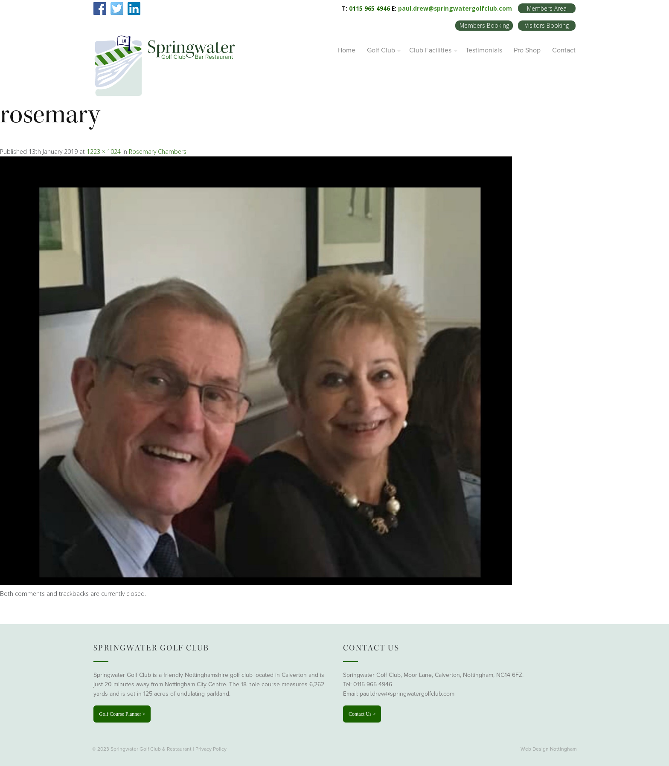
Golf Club (381, 50)
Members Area (547, 8)
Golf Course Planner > (122, 714)
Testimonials (483, 50)
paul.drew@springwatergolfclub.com (455, 8)
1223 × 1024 (104, 151)
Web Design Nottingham (549, 749)
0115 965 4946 (372, 684)
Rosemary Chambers (157, 151)
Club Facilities (430, 50)
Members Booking (484, 25)
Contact (564, 50)
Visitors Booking (547, 25)
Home (346, 50)
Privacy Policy (211, 749)
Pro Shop (527, 50)
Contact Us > (362, 714)
